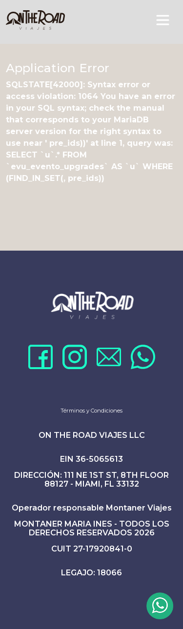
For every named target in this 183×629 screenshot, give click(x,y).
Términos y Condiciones (91, 410)
